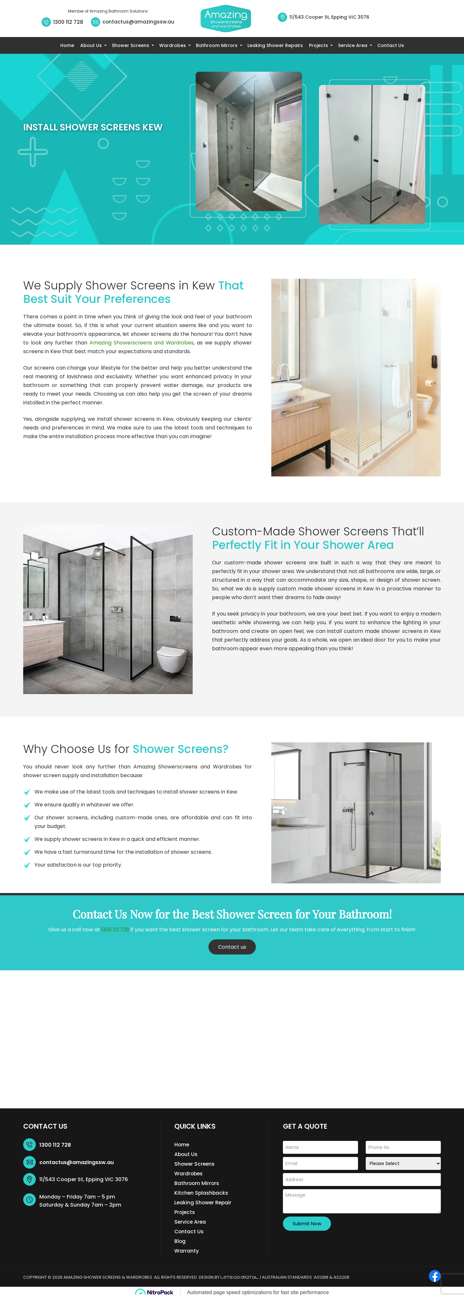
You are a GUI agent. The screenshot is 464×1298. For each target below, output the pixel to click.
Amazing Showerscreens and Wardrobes (141, 342)
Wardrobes (172, 45)
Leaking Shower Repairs (275, 45)
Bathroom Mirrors (216, 45)
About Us (91, 45)
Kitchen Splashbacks (201, 1193)
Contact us (232, 947)
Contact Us (390, 45)
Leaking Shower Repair (203, 1202)
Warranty (186, 1251)
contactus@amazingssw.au (138, 21)
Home (67, 45)
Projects (318, 45)
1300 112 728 (68, 22)
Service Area (352, 45)
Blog (180, 1241)
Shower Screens (130, 45)
